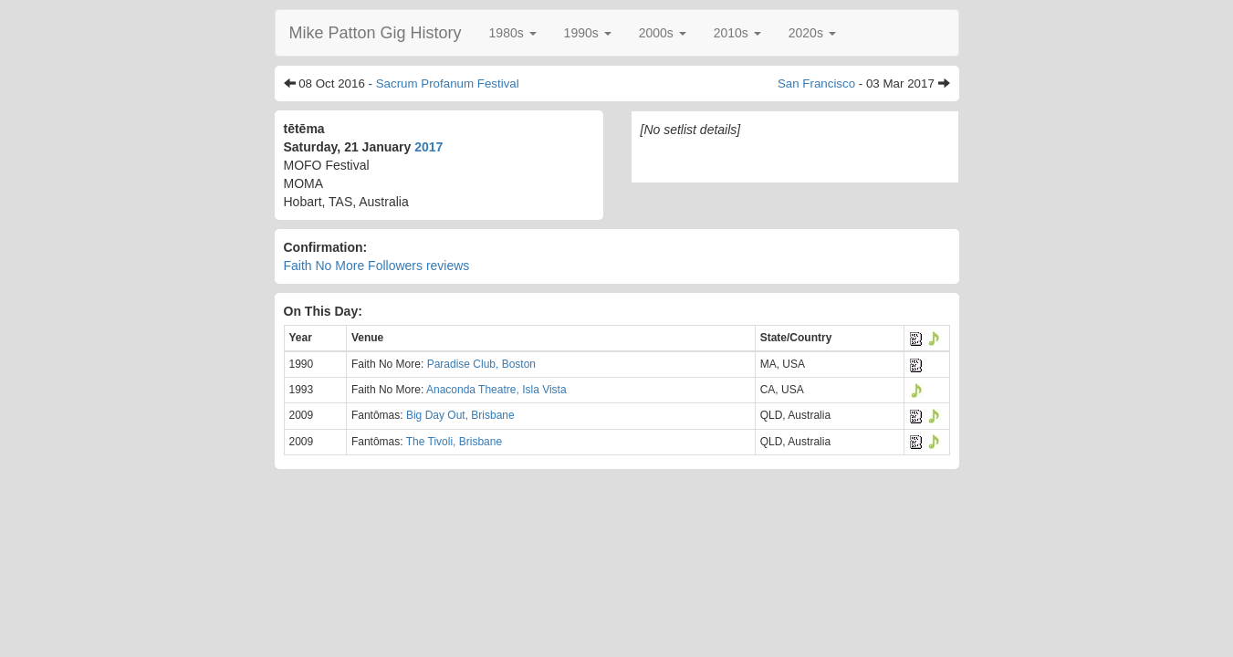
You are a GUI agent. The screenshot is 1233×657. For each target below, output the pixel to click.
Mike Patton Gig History (375, 33)
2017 (428, 147)
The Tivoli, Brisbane (454, 441)
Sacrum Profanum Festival (447, 83)
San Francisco (816, 83)
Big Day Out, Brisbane (460, 415)
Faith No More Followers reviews (377, 265)
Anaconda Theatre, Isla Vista (496, 389)
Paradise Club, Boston (481, 364)
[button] (512, 33)
